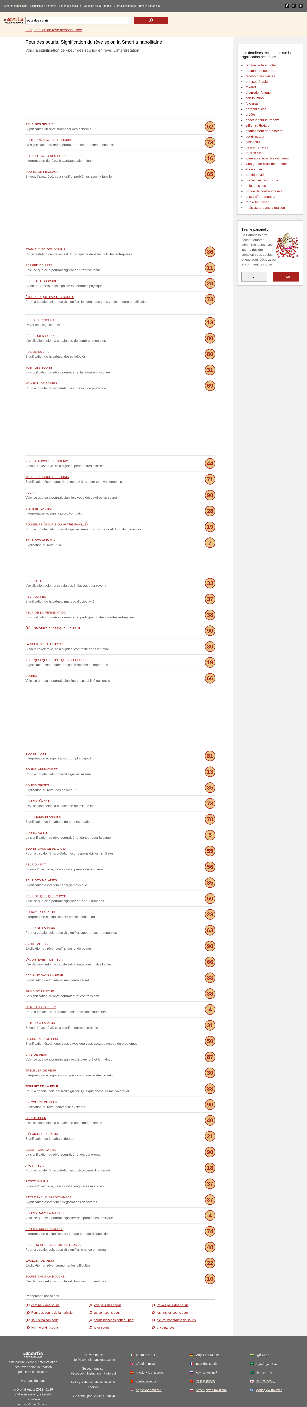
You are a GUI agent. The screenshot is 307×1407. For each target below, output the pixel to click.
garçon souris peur (107, 1294)
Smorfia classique (70, 5)
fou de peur (35, 1099)
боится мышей (206, 1354)
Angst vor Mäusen (208, 1337)
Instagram (94, 1355)
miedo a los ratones (149, 1354)
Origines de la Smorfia (97, 5)
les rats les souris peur (172, 1294)
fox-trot (251, 87)
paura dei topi (145, 1337)
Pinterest (110, 1355)
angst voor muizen (149, 1372)
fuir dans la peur (40, 988)
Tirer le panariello (149, 5)
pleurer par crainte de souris (176, 1302)
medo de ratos (146, 1363)
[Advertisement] (120, 86)
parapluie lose (256, 109)
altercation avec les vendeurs (267, 158)
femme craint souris (45, 1309)
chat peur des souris (45, 1287)
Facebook (77, 1355)
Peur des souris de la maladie (52, 1294)
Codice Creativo (104, 1378)
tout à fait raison (257, 202)
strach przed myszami (211, 1372)
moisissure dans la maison (265, 208)
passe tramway (257, 147)
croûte (250, 114)
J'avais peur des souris (172, 1287)
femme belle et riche (261, 65)
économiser (254, 169)
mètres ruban (255, 153)
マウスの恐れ (265, 1363)
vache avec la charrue (262, 180)
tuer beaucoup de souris (47, 476)
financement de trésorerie (265, 131)
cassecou (253, 142)
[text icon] (151, 20)
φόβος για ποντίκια (269, 1372)
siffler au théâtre (258, 125)
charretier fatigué (258, 92)
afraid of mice (145, 1346)
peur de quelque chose (45, 877)
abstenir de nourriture (261, 71)
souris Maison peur (44, 1302)
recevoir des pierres (260, 76)
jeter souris (101, 1309)
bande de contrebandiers (264, 191)
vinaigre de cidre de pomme (266, 164)
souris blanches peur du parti (114, 1302)
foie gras (252, 103)
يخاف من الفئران (266, 1346)
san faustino (255, 98)
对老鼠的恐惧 (205, 1363)
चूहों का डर (262, 1337)
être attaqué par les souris (49, 296)
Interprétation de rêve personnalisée (53, 30)
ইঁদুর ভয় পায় (264, 1354)
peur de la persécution (45, 594)
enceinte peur (166, 1309)
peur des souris (207, 1346)
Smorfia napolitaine (15, 5)
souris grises (37, 767)
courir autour (255, 136)
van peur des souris (107, 1287)
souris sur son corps (44, 1210)
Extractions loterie (125, 5)
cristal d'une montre (260, 197)
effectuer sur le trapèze (263, 120)
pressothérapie (257, 82)
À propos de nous (33, 1363)
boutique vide (255, 175)
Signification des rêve (43, 5)
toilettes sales (256, 186)
